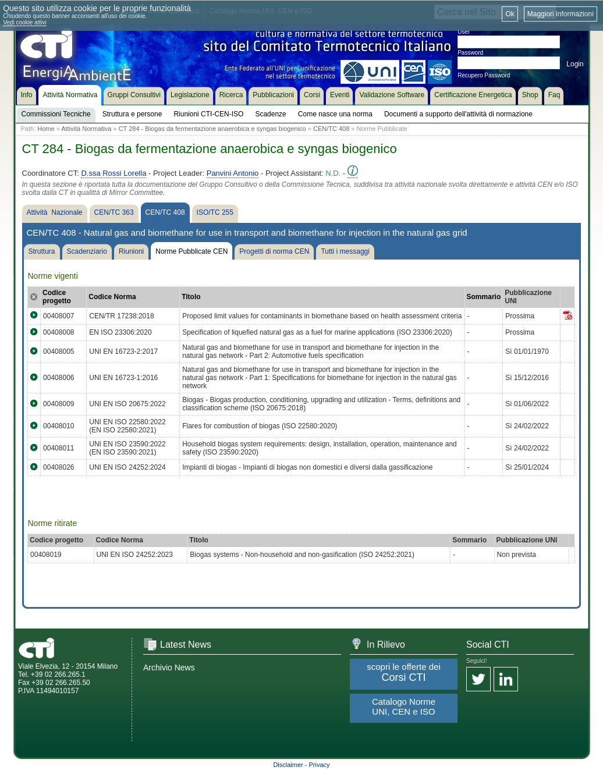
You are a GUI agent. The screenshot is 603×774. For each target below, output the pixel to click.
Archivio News (169, 667)
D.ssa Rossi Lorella (113, 173)
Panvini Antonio (233, 173)
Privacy (319, 764)
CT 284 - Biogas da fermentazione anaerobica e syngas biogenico (212, 128)
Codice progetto (56, 297)
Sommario (484, 297)
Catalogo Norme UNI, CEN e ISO (403, 706)
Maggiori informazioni (560, 14)
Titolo (191, 297)
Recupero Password (483, 75)
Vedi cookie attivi (25, 22)
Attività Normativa (86, 128)
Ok (509, 14)
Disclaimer (288, 764)
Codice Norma (112, 297)
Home (45, 128)
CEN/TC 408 (331, 128)
